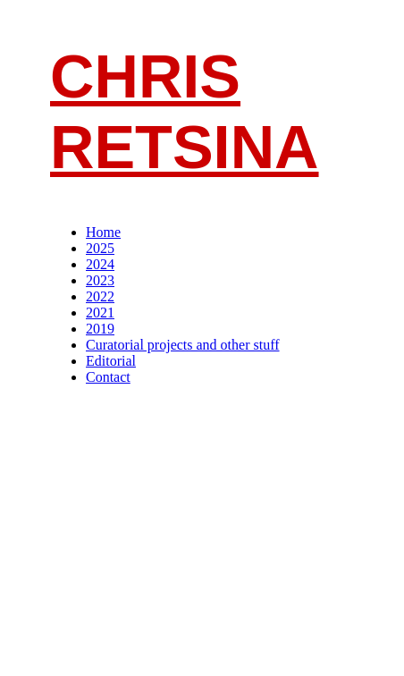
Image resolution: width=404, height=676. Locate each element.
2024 (100, 264)
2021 (100, 312)
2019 (100, 328)
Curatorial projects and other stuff (183, 344)
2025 (100, 248)
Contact (108, 376)
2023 (100, 280)
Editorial (111, 360)
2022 (100, 296)
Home (103, 232)
